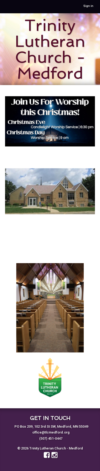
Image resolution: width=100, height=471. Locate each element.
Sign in (88, 6)
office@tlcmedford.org (51, 432)
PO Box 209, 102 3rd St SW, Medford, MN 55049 (51, 426)
